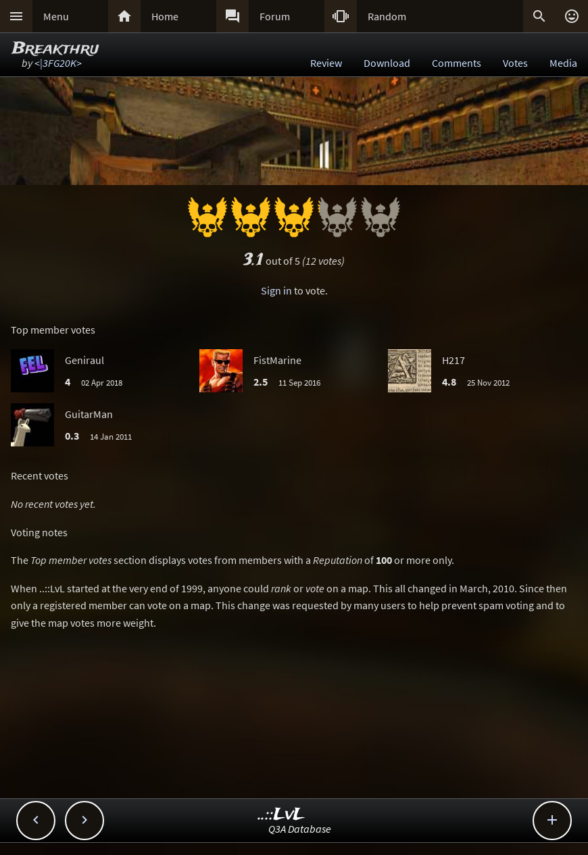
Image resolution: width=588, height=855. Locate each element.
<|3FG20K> (58, 63)
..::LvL (281, 815)
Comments (456, 63)
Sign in (276, 290)
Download (387, 63)
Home (164, 16)
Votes (515, 63)
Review (326, 63)
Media (563, 63)
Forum (275, 16)
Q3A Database (299, 828)
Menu (56, 16)
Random (387, 16)
